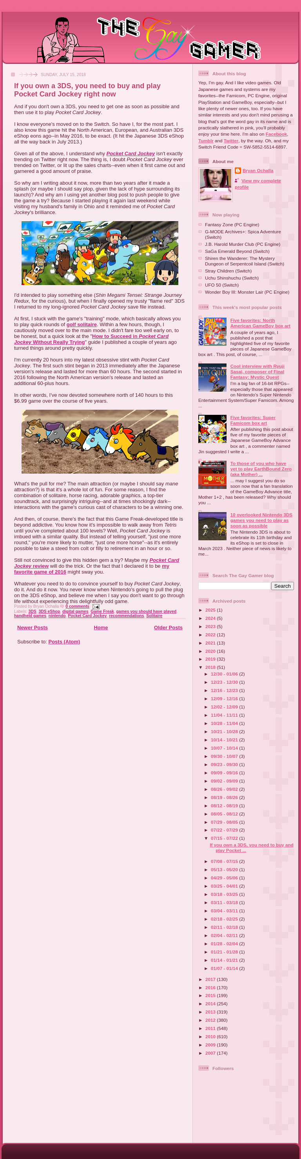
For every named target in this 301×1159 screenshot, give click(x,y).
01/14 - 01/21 (225, 960)
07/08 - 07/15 (225, 861)
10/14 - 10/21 (225, 739)
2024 (211, 618)
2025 (211, 609)
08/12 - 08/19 (225, 805)
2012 (211, 1020)
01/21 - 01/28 (225, 951)
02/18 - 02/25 (225, 918)
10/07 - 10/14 (225, 747)
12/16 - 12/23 (225, 690)
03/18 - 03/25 (225, 894)
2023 (211, 626)
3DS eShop (49, 611)
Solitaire (154, 616)
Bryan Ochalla (258, 170)
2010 (211, 1036)
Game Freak (102, 611)
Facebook (276, 133)
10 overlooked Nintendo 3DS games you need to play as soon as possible (261, 520)
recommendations (126, 616)
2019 (211, 658)
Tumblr (206, 140)
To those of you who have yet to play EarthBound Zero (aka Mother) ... (261, 469)
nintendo (57, 616)
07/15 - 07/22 (225, 838)
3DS (32, 611)
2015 (211, 995)
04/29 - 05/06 (225, 877)
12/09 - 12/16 (225, 698)
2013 (211, 1011)
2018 (211, 667)
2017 (211, 979)
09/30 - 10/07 (225, 756)
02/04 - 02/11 (225, 935)
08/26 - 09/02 (225, 789)
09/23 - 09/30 (225, 764)
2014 (211, 1003)
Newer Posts (32, 627)
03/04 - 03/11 (225, 910)
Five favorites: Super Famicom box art (253, 420)
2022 (211, 634)
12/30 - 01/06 (225, 673)
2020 (211, 651)
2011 (211, 1028)
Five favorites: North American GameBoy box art (260, 323)
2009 (211, 1044)
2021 (211, 642)
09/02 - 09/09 (225, 780)
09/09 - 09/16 (225, 772)
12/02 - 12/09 (225, 706)
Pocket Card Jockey (131, 153)
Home (101, 627)
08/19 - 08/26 (225, 797)
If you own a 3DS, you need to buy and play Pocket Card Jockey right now (87, 90)
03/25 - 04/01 (225, 885)
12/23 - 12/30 (225, 682)
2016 (211, 987)
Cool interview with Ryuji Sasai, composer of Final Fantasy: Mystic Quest (257, 371)
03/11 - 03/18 (225, 902)
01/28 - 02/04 (225, 943)
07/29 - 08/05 (225, 822)
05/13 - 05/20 (225, 869)
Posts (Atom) (64, 642)
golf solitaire (82, 324)
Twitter (231, 140)
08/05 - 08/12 (225, 813)
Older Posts (168, 627)
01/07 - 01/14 (225, 968)
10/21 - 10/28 (225, 731)
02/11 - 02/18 (225, 927)
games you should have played (146, 611)
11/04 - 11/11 (225, 715)
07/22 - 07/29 (225, 829)
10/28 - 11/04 (225, 723)
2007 (211, 1052)
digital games (75, 611)
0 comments (77, 606)
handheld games (30, 616)
